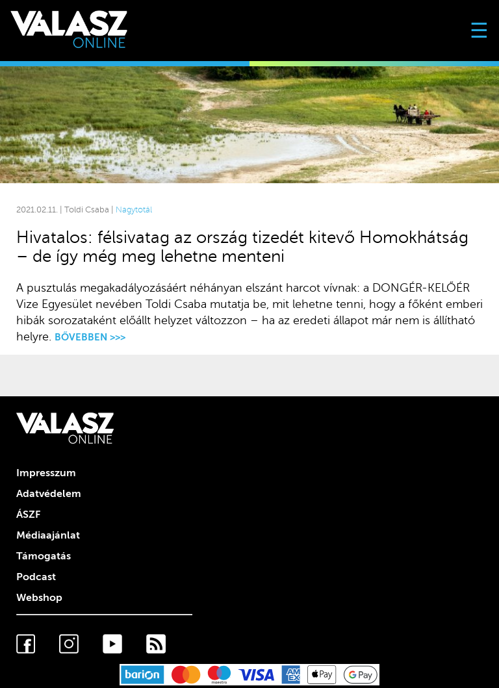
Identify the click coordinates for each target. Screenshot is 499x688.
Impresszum (46, 473)
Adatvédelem (48, 494)
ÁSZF (28, 514)
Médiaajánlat (48, 535)
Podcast (36, 577)
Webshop (39, 598)
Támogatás (43, 556)
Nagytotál (134, 209)
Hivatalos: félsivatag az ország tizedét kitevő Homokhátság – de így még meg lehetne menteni (242, 247)
